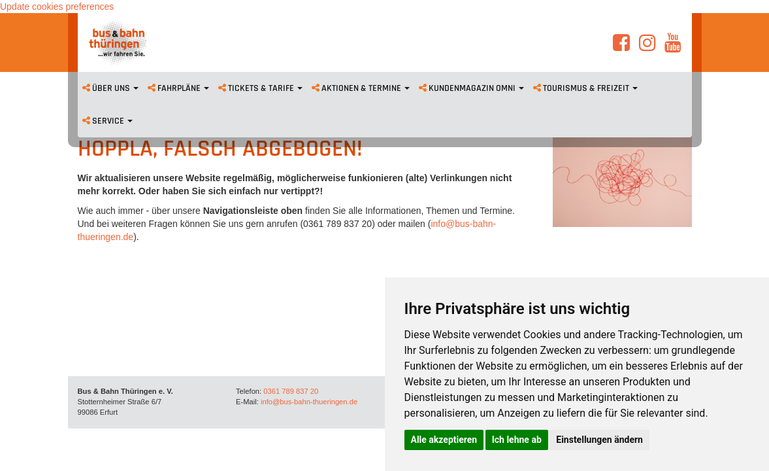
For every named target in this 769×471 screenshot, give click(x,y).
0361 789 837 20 (290, 391)
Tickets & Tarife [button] (260, 88)
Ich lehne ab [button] (517, 439)
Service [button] (107, 121)
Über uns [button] (110, 88)
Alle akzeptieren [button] (444, 439)
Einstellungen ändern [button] (599, 439)
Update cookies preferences (57, 6)
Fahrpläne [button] (178, 88)
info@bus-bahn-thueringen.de (309, 402)
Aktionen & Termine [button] (361, 88)
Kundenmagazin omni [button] (471, 88)
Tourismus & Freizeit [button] (585, 88)
